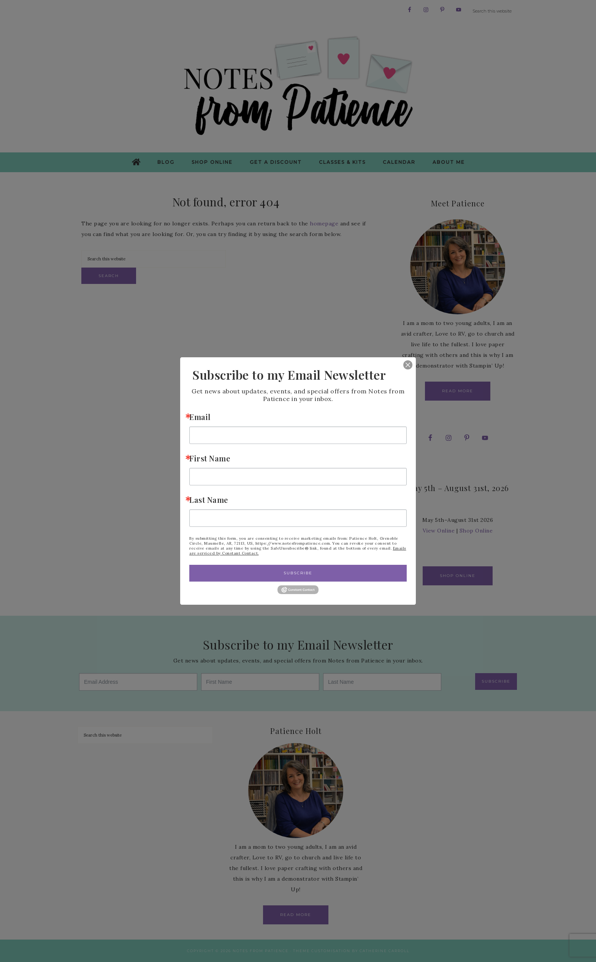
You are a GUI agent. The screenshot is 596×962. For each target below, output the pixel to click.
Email (200, 417)
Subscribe (298, 573)
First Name (209, 458)
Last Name (208, 499)
